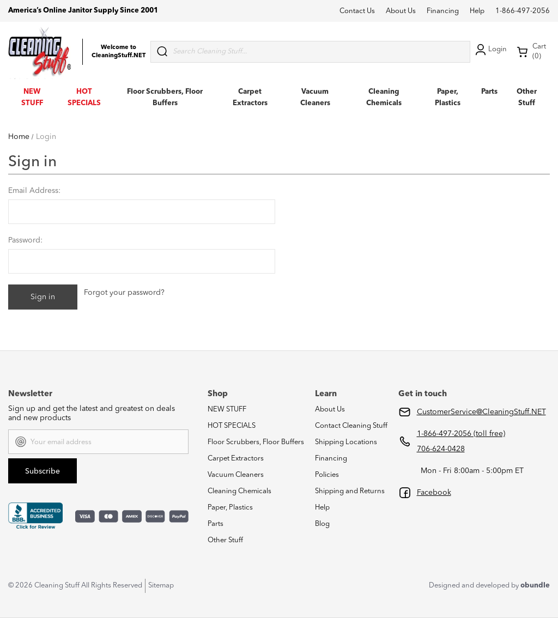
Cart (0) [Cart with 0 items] (531, 51)
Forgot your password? (124, 292)
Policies (327, 474)
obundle (535, 585)
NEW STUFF (227, 409)
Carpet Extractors (236, 458)
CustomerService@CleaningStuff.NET (481, 412)
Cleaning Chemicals (239, 491)
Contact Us (357, 11)
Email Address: (34, 191)
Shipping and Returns (350, 491)
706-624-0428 (441, 449)
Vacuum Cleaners (236, 474)
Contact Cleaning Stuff (351, 425)
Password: (25, 240)
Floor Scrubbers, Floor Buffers (256, 442)
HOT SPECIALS (232, 425)
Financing (443, 11)
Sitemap (161, 585)
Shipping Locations (346, 442)
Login (490, 49)
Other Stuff (225, 540)
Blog (322, 524)
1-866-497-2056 (522, 11)
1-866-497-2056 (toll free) (461, 434)
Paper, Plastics (230, 507)
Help (477, 11)
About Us (401, 11)
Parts (489, 91)
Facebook (434, 492)
